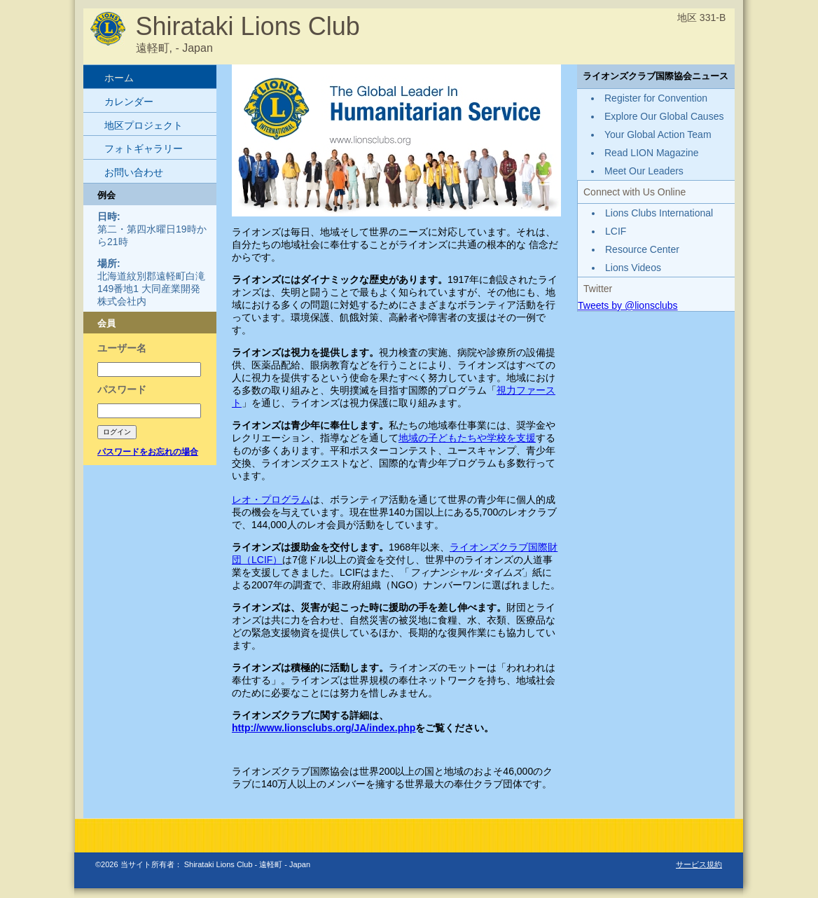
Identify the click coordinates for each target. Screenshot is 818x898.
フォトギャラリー (143, 148)
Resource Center (642, 249)
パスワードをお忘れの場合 (147, 452)
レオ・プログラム (271, 499)
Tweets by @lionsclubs (628, 305)
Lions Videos (633, 267)
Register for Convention (655, 98)
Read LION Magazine (651, 152)
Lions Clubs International (659, 213)
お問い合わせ (133, 172)
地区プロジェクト (143, 125)
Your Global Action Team (658, 134)
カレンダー (128, 101)
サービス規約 (699, 864)
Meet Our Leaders (644, 171)
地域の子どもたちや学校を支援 (467, 437)
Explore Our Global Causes (663, 116)
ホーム (119, 77)
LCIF (261, 559)
